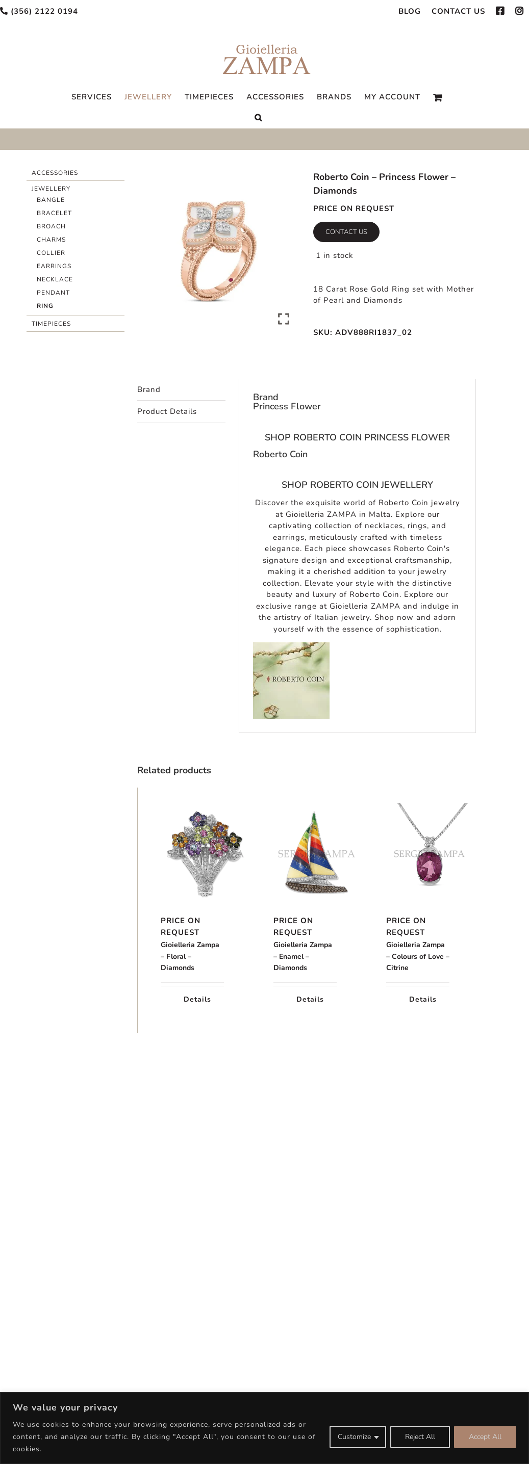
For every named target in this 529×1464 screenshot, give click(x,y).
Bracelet (54, 213)
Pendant (53, 293)
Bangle (51, 200)
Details (197, 999)
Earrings (54, 266)
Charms (51, 240)
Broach (51, 226)
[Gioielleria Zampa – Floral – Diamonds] (192, 854)
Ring (45, 306)
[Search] (258, 118)
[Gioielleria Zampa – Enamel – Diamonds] (305, 854)
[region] (264, 1428)
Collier (51, 253)
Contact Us (346, 232)
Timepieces (51, 324)
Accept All (485, 1437)
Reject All (420, 1437)
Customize (354, 1437)
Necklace (55, 279)
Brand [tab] (149, 389)
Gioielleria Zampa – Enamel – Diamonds (302, 956)
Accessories (55, 173)
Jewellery (51, 189)
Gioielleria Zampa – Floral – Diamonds (190, 956)
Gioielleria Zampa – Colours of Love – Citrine (417, 956)
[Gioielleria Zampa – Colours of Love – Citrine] (418, 854)
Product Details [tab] (167, 411)
